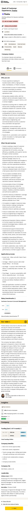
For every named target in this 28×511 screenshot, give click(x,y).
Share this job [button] (6, 501)
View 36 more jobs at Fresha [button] (10, 504)
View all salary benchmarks (9, 316)
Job (9, 68)
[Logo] (5, 2)
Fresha (14, 11)
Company (17, 68)
